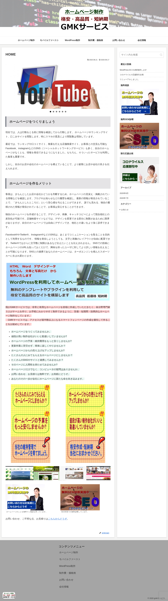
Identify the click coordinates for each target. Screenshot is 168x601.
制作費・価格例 (67, 573)
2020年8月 (124, 193)
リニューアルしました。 (130, 79)
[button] (161, 54)
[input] (142, 55)
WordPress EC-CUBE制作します (133, 70)
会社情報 (64, 586)
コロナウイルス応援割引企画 (132, 75)
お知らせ (124, 210)
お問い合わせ (66, 579)
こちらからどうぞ (57, 518)
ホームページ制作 (68, 552)
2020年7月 (124, 198)
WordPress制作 (67, 566)
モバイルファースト (69, 559)
